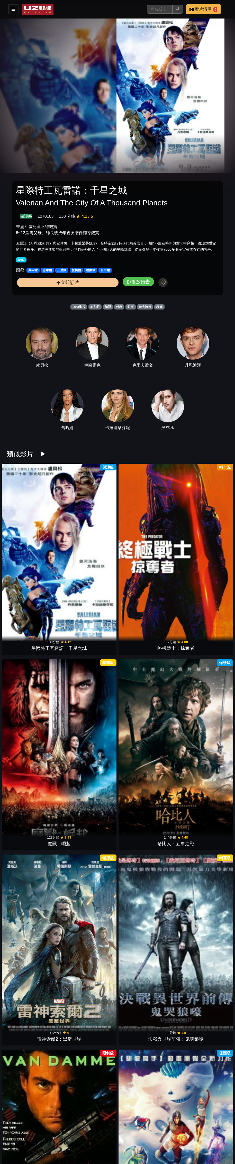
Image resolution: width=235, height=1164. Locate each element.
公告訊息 (173, 1137)
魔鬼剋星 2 (60, 989)
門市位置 (147, 1137)
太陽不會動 (60, 651)
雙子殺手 (98, 651)
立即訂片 (67, 282)
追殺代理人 (22, 651)
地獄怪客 (136, 719)
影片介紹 (97, 1137)
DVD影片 (79, 307)
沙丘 (213, 786)
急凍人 (213, 921)
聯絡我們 (198, 1137)
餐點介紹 (122, 1137)
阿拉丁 (98, 854)
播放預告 (138, 281)
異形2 (22, 989)
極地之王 (98, 1056)
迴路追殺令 (22, 854)
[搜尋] (160, 9)
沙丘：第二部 (174, 719)
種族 (159, 307)
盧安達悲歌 (136, 1056)
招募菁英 (97, 1147)
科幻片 (95, 307)
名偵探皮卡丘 (136, 854)
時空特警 (22, 584)
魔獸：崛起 (98, 516)
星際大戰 (136, 584)
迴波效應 (213, 651)
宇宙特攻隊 (60, 584)
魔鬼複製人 (174, 921)
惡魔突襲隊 (174, 651)
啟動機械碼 (212, 854)
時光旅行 (145, 307)
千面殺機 (98, 584)
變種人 (60, 854)
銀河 (131, 307)
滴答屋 (175, 854)
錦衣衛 (98, 719)
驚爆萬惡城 (60, 719)
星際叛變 (22, 921)
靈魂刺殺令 (212, 584)
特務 (119, 307)
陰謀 (108, 307)
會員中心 (147, 1147)
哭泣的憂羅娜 (174, 989)
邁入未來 (98, 921)
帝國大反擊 (174, 584)
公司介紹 (122, 1147)
